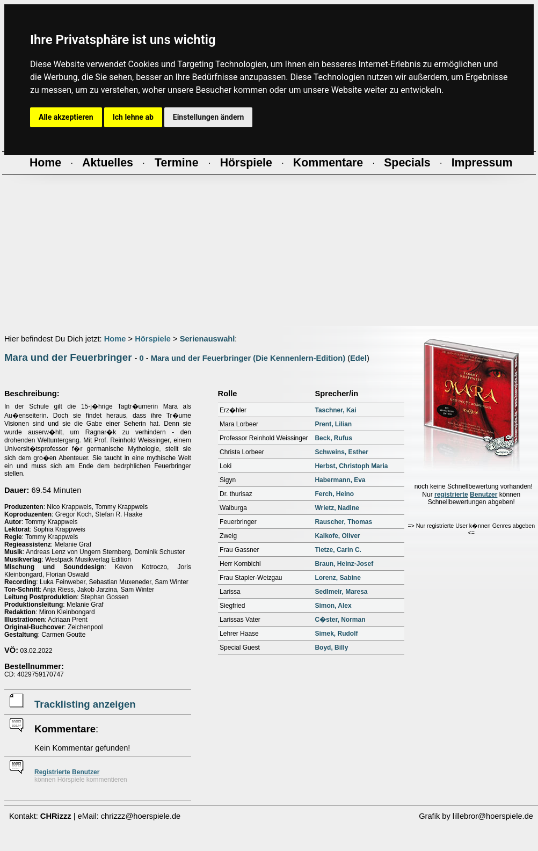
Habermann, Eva (340, 480)
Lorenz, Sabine (337, 577)
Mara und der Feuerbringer (68, 357)
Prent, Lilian (333, 424)
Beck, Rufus (333, 438)
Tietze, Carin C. (338, 550)
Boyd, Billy (331, 647)
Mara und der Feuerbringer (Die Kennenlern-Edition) (248, 358)
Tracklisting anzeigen (85, 704)
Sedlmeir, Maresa (341, 591)
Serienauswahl (207, 338)
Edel (358, 358)
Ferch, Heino (334, 494)
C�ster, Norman (340, 619)
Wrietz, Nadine (337, 508)
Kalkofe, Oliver (337, 536)
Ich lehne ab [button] (133, 117)
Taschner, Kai (335, 410)
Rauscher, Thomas (343, 522)
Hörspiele (153, 338)
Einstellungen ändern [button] (208, 117)
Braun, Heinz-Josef (344, 564)
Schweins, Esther (341, 452)
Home (115, 338)
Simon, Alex (333, 605)
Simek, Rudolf (336, 633)
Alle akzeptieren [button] (66, 117)
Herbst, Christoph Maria (351, 466)
